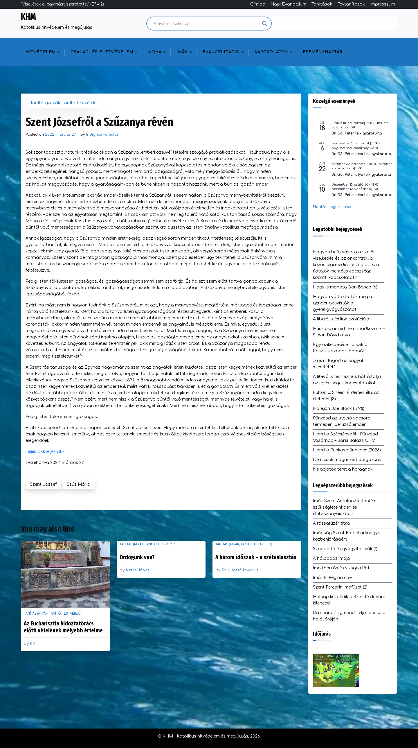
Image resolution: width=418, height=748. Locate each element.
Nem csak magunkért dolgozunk (347, 460)
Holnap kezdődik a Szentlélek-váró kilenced (349, 600)
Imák (182, 52)
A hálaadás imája (331, 558)
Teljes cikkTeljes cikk (45, 451)
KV (32, 643)
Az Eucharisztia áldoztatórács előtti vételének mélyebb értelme (63, 627)
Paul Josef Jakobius (240, 570)
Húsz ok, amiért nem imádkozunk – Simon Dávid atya (348, 332)
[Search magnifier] (265, 23)
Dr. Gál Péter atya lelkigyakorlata (361, 154)
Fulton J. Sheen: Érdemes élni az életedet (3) (346, 395)
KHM (28, 17)
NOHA (155, 52)
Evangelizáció (221, 52)
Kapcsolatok (271, 52)
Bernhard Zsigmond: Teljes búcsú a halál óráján (349, 616)
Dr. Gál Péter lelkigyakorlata (356, 133)
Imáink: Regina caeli (333, 577)
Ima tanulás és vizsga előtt (341, 568)
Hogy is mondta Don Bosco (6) (345, 287)
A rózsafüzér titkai (332, 523)
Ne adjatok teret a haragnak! (343, 469)
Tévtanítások (351, 4)
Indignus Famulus (102, 134)
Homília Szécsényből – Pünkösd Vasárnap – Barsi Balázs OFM (345, 437)
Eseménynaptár (323, 52)
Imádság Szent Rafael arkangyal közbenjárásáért (347, 536)
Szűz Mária (78, 484)
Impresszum (382, 4)
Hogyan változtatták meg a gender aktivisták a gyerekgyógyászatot (342, 303)
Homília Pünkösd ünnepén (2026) (347, 450)
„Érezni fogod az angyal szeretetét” (338, 363)
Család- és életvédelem (102, 52)
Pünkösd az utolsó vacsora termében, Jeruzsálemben (341, 421)
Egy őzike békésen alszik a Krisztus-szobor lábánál (340, 347)
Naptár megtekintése (332, 207)
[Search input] (206, 23)
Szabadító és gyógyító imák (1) (345, 549)
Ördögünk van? (137, 557)
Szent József (43, 484)
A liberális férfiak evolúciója (341, 319)
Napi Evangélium (288, 4)
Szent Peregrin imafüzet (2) (340, 587)
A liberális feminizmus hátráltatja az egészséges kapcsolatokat (347, 379)
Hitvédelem (41, 52)
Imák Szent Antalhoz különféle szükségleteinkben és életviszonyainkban (344, 507)
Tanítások (321, 4)
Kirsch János (137, 570)
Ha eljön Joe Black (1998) (338, 408)
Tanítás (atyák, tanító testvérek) (63, 103)
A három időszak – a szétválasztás (255, 557)
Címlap (257, 4)
